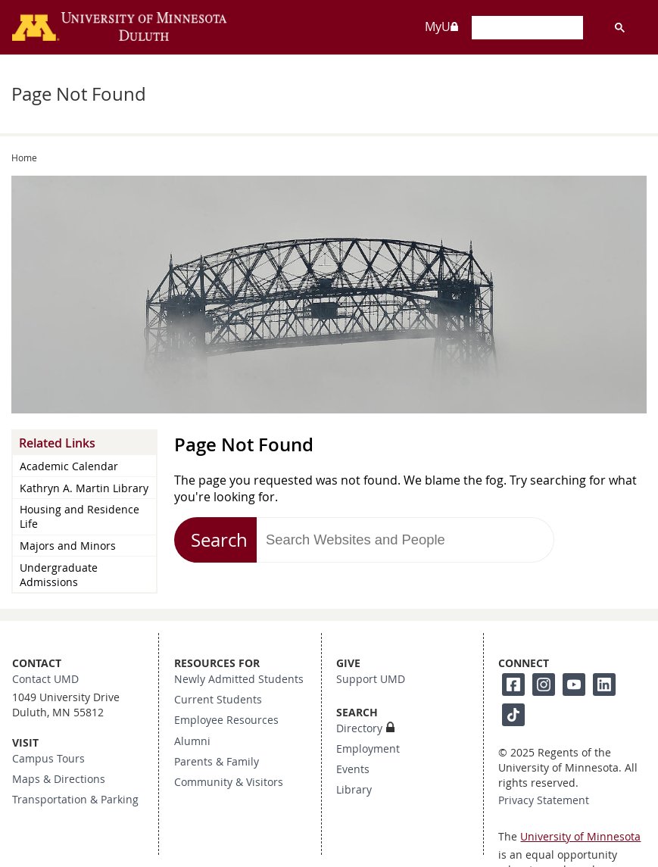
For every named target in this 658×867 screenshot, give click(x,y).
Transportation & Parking (75, 799)
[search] (525, 29)
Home (24, 157)
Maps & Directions (58, 779)
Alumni (192, 741)
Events (353, 769)
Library (354, 790)
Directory (359, 728)
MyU (442, 26)
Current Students (218, 699)
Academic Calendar (69, 466)
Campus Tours (48, 759)
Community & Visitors (228, 782)
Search (219, 540)
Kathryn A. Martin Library (84, 488)
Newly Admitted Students (239, 679)
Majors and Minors (68, 545)
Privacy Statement (543, 800)
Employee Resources (226, 720)
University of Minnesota (580, 837)
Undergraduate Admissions (59, 574)
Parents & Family (216, 762)
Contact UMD (45, 679)
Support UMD (370, 679)
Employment (368, 749)
